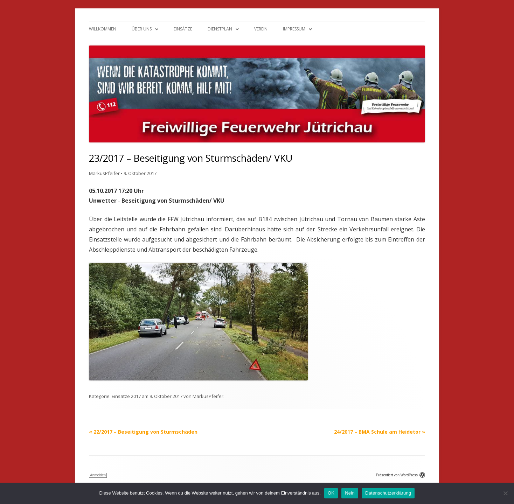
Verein (261, 29)
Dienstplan (220, 29)
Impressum (294, 29)
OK (331, 493)
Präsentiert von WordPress (400, 475)
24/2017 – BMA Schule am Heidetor (379, 431)
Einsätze (183, 29)
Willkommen (102, 29)
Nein (350, 493)
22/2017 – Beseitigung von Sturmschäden (143, 431)
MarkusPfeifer (104, 173)
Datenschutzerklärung (388, 493)
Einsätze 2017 (126, 396)
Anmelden (98, 475)
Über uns (142, 29)
